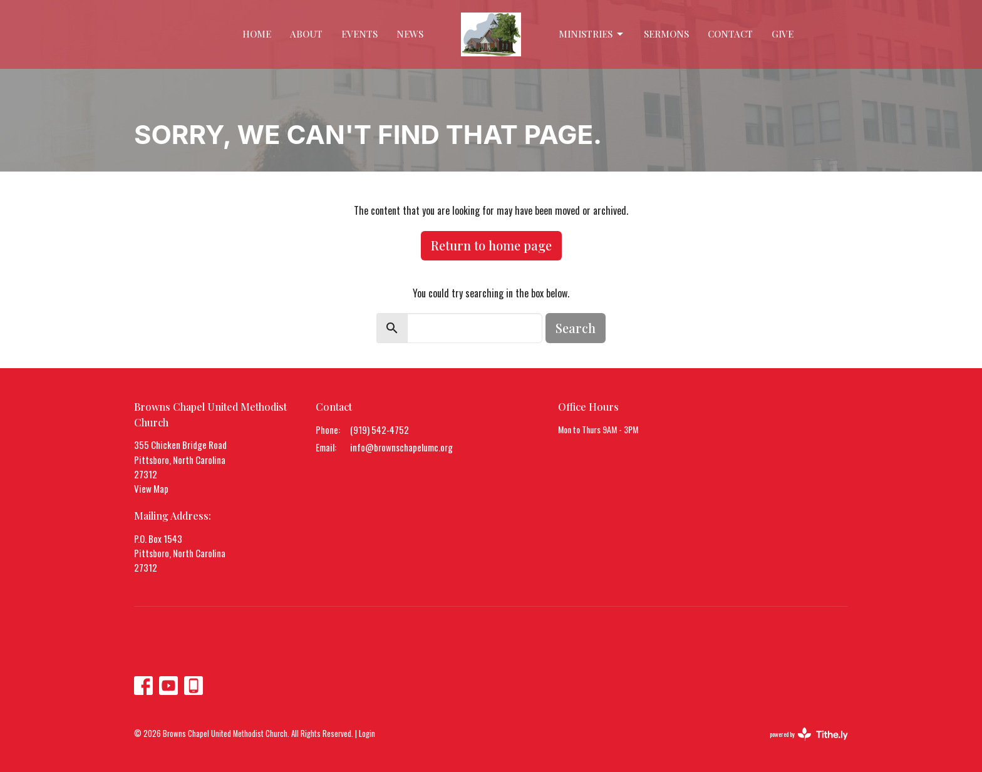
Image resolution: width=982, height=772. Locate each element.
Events (359, 34)
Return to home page (491, 245)
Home (256, 34)
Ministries (592, 34)
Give (782, 34)
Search (576, 327)
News (409, 34)
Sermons (666, 34)
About (306, 34)
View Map (151, 488)
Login (367, 733)
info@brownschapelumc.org (401, 447)
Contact (730, 34)
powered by (809, 734)
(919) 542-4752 (379, 429)
